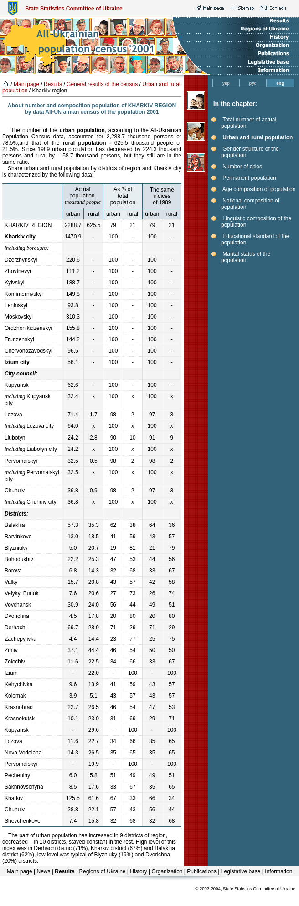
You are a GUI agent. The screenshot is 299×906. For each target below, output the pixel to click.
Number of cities (242, 166)
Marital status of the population (245, 257)
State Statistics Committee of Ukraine (73, 8)
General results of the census (102, 84)
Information (278, 871)
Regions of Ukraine (102, 871)
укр (226, 83)
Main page (26, 84)
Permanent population (249, 178)
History (138, 871)
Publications (202, 871)
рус (253, 83)
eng (280, 83)
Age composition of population (259, 189)
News (43, 871)
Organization (166, 871)
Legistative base (241, 871)
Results (53, 84)
